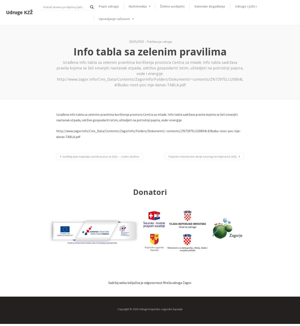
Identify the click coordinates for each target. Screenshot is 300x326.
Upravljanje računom (114, 19)
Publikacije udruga (159, 42)
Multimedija (138, 6)
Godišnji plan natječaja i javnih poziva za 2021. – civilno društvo (100, 156)
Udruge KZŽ (19, 12)
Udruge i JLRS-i (246, 6)
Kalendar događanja (210, 6)
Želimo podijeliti (172, 6)
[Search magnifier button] (92, 7)
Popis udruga (109, 6)
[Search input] (65, 7)
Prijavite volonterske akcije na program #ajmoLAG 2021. (203, 156)
